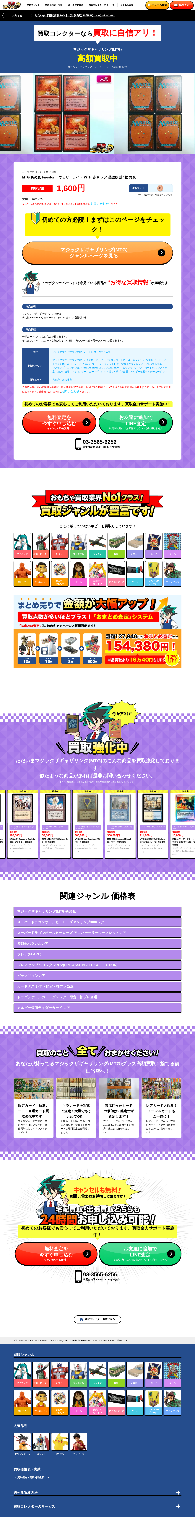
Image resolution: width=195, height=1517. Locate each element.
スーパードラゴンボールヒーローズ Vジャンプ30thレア (126, 360)
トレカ (92, 351)
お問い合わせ (99, 203)
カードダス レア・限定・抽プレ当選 (45, 986)
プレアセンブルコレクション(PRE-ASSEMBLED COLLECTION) (67, 965)
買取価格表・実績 (53, 5)
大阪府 (56, 379)
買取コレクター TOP (22, 1340)
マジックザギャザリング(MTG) (97, 49)
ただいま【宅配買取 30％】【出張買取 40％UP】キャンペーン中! (75, 15)
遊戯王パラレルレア (132, 364)
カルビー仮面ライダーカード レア (149, 371)
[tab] (96, 148)
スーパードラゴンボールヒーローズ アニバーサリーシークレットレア (71, 933)
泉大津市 (67, 379)
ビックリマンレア (132, 367)
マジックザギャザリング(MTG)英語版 (73, 360)
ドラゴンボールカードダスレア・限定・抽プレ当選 (100, 371)
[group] (32, 824)
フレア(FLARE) (154, 364)
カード (25, 172)
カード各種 (104, 351)
